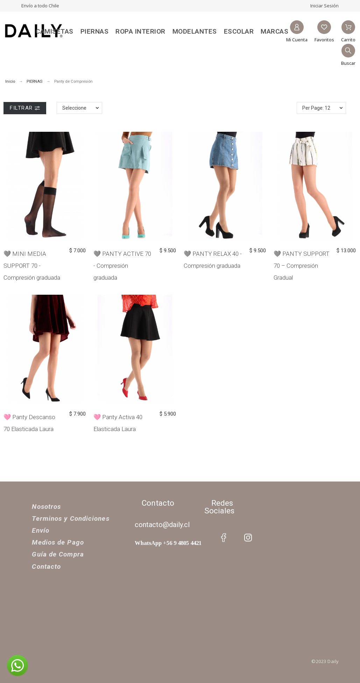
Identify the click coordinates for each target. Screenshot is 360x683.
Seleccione (74, 108)
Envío (40, 530)
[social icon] (223, 537)
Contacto (46, 566)
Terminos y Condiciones (70, 518)
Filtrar (25, 108)
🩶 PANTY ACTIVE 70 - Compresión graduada (122, 265)
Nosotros (46, 507)
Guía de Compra (58, 554)
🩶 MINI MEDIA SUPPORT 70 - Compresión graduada (31, 265)
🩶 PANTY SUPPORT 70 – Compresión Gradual (302, 265)
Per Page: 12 (316, 108)
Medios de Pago (58, 542)
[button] (17, 665)
